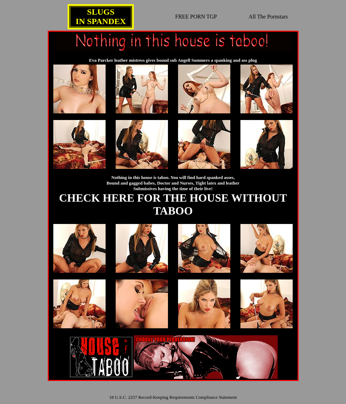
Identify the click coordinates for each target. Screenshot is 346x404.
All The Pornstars (268, 17)
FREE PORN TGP (196, 17)
